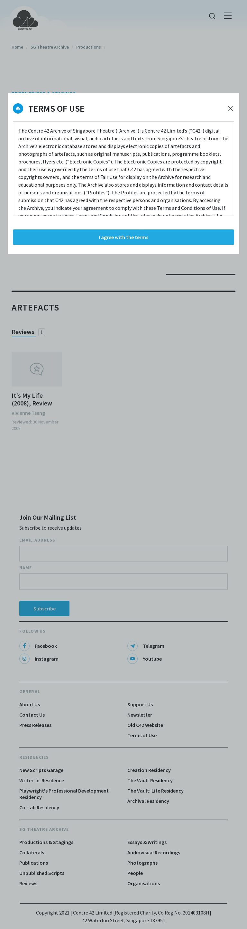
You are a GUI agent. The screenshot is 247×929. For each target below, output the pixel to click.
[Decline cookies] (230, 108)
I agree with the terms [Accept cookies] (123, 237)
